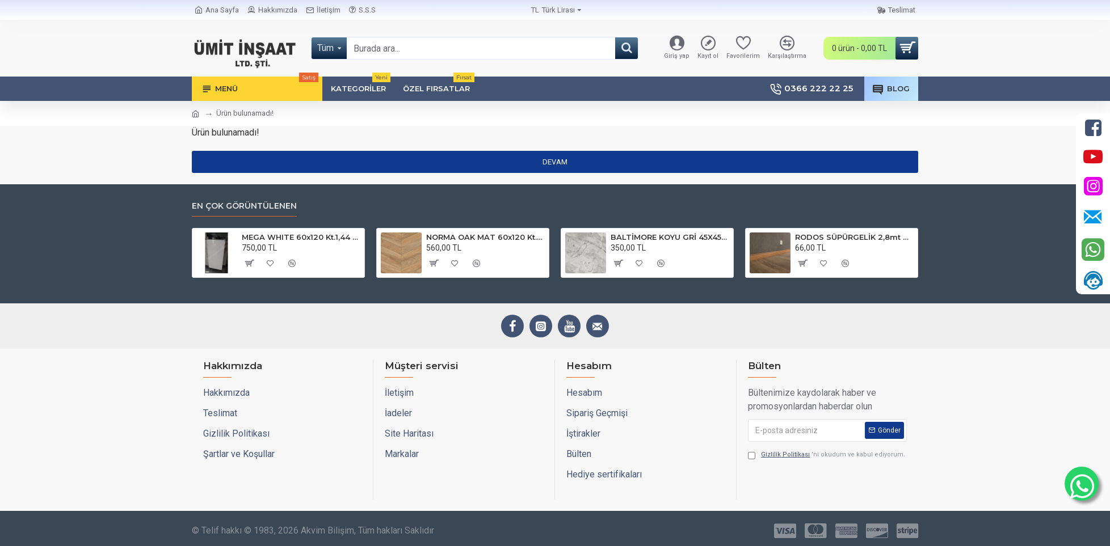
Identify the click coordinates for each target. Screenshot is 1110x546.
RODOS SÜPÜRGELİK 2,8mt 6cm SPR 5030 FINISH (854, 237)
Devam (555, 162)
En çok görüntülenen (244, 206)
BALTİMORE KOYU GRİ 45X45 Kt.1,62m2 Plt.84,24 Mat (670, 237)
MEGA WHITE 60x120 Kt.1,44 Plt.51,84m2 (301, 237)
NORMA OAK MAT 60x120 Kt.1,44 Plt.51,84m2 (485, 237)
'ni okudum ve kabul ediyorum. (826, 455)
